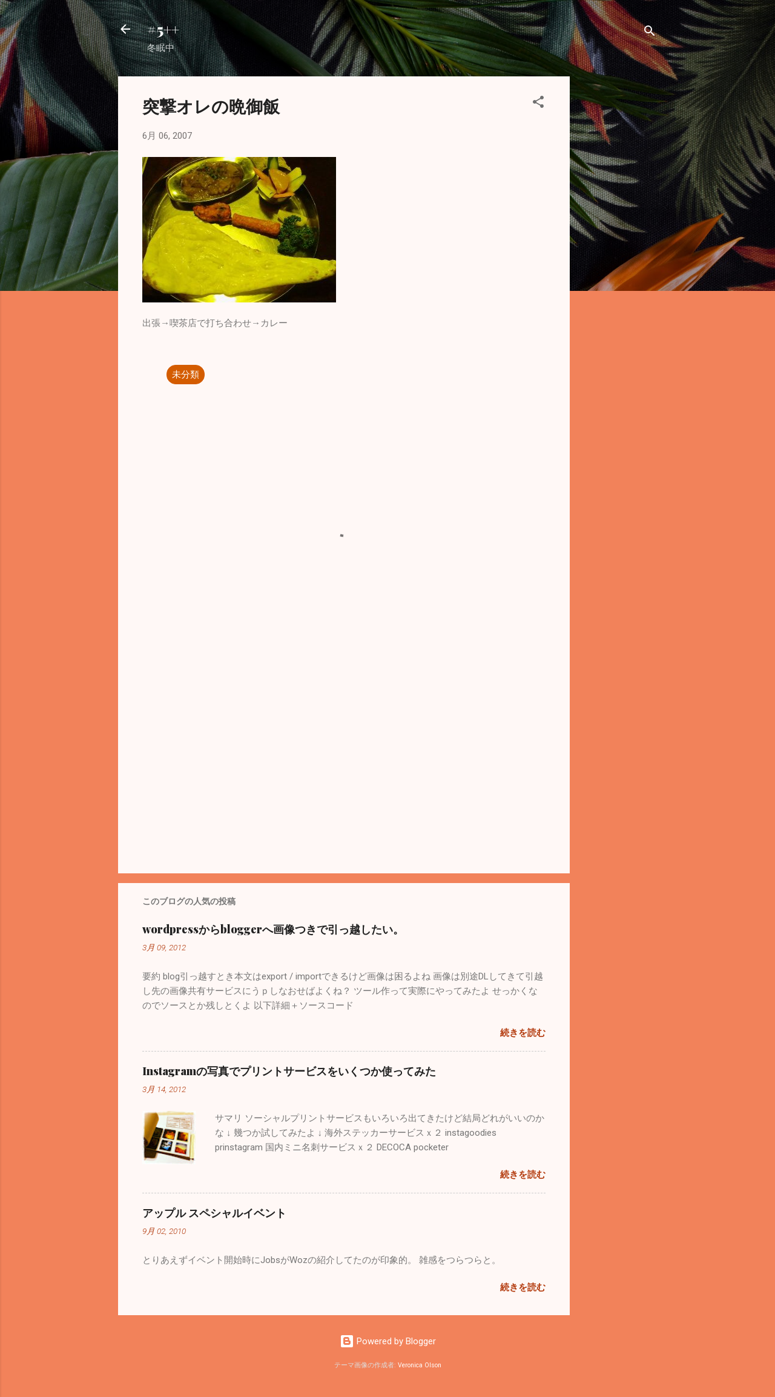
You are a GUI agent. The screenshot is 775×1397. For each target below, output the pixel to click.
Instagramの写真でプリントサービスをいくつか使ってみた (289, 1071)
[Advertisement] (618, 258)
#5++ (163, 29)
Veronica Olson (419, 1365)
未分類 (185, 374)
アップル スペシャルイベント (214, 1212)
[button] (538, 104)
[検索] (649, 33)
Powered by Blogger (388, 1341)
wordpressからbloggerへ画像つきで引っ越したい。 (273, 929)
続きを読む (523, 1032)
